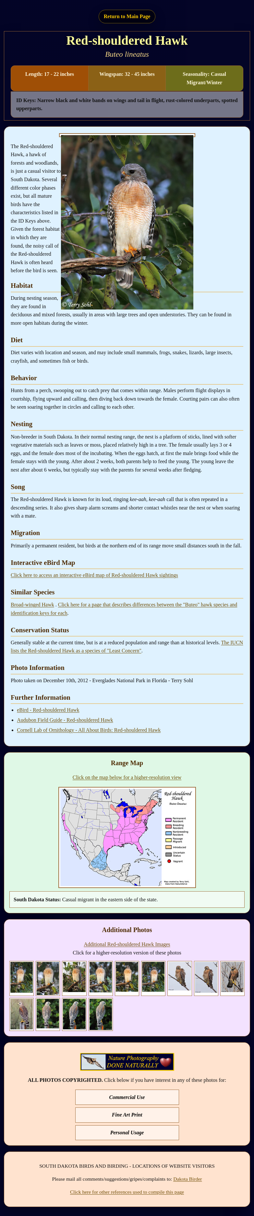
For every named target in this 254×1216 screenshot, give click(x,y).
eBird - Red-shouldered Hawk (48, 710)
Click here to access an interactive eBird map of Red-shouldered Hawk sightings (94, 575)
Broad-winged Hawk (32, 604)
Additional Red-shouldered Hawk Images (127, 944)
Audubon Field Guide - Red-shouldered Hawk (65, 720)
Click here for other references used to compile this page (127, 1192)
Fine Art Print (127, 1114)
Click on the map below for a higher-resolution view (127, 777)
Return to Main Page (127, 16)
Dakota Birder (187, 1179)
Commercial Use (127, 1097)
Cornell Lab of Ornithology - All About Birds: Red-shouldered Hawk (89, 730)
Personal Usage (127, 1132)
